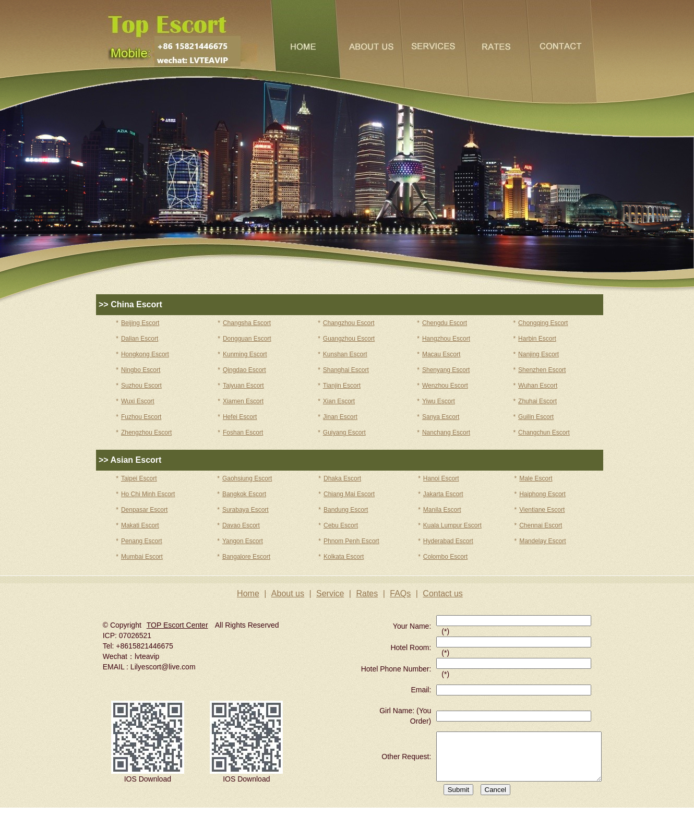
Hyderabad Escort (448, 541)
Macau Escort (441, 354)
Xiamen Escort (243, 401)
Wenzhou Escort (445, 385)
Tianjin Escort (342, 385)
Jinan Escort (340, 417)
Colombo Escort (445, 556)
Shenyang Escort (446, 370)
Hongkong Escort (145, 354)
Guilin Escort (536, 417)
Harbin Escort (537, 338)
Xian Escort (339, 401)
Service (330, 593)
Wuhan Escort (537, 385)
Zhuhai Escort (537, 401)
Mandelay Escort (542, 541)
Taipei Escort (139, 478)
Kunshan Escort (345, 354)
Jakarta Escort (443, 494)
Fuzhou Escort (141, 417)
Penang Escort (141, 541)
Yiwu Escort (438, 401)
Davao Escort (241, 525)
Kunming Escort (245, 354)
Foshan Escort (243, 432)
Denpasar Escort (144, 509)
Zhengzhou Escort (146, 432)
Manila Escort (442, 509)
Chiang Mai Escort (349, 494)
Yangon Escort (242, 541)
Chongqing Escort (543, 323)
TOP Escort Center (177, 625)
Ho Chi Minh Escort (148, 494)
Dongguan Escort (247, 338)
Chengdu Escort (444, 323)
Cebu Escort (341, 525)
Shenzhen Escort (542, 370)
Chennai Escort (540, 525)
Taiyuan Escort (243, 385)
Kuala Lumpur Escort (452, 525)
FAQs (400, 593)
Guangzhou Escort (349, 338)
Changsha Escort (247, 323)
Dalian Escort (139, 338)
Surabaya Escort (245, 509)
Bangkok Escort (244, 494)
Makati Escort (140, 525)
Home (248, 593)
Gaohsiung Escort (247, 478)
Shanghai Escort (346, 370)
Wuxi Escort (137, 401)
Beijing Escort (140, 323)
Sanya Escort (440, 417)
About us (287, 593)
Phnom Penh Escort (351, 541)
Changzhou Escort (349, 323)
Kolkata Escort (344, 556)
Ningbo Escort (140, 370)
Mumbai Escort (142, 556)
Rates (367, 593)
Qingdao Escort (244, 370)
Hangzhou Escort (446, 338)
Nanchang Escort (446, 432)
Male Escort (535, 478)
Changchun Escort (544, 432)
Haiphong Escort (542, 494)
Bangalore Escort (246, 556)
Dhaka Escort (342, 478)
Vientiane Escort (542, 509)
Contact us (442, 593)
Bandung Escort (346, 509)
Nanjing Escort (538, 354)
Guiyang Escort (344, 432)
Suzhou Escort (141, 385)
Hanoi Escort (441, 478)
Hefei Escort (240, 417)
